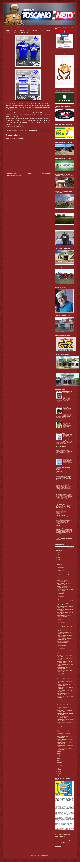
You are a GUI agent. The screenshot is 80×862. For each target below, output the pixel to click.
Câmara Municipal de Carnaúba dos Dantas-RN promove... (64, 656)
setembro (59, 751)
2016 (57, 769)
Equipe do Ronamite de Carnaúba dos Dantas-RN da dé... (65, 590)
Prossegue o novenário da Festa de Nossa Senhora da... (64, 639)
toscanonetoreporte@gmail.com (63, 834)
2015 (57, 771)
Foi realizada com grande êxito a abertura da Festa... (63, 694)
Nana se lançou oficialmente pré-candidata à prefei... (63, 581)
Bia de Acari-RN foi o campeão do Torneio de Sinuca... (64, 630)
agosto (58, 753)
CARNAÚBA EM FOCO (61, 446)
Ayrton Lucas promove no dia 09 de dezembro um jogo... (64, 645)
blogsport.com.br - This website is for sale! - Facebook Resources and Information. (64, 538)
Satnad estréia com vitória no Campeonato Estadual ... (63, 717)
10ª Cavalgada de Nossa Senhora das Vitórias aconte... (65, 647)
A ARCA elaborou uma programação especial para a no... (64, 728)
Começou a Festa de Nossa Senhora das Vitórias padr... (64, 668)
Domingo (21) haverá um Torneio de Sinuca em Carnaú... (64, 662)
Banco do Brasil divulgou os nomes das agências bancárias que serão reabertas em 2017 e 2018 (64, 495)
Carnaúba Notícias (60, 493)
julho (58, 755)
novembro (59, 562)
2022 (57, 552)
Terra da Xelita (59, 420)
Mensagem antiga (46, 173)
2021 (57, 554)
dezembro (59, 561)
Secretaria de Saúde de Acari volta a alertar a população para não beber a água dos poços (63, 528)
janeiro (58, 765)
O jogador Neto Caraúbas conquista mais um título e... (64, 749)
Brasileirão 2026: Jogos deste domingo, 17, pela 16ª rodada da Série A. (67, 435)
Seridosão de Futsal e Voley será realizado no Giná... (63, 685)
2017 (57, 768)
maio (58, 758)
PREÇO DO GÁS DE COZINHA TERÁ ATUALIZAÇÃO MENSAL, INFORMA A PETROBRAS (63, 506)
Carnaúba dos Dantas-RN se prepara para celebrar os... (64, 743)
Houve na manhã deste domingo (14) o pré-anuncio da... (65, 679)
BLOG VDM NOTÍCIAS (61, 504)
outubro (58, 564)
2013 (57, 775)
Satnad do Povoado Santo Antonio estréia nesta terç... (64, 734)
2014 (57, 773)
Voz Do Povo (59, 458)
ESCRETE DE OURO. (60, 433)
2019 (57, 557)
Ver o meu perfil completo (60, 836)
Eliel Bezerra (59, 471)
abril (58, 760)
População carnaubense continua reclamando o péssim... (64, 708)
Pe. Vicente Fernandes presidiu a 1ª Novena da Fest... (64, 653)
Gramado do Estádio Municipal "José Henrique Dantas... (64, 699)
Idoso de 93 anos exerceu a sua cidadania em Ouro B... (63, 587)
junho (58, 756)
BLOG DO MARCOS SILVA (62, 407)
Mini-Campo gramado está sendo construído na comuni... (63, 616)
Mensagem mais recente (12, 173)
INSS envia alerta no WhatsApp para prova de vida (67, 409)
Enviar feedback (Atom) (16, 175)
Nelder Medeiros (59, 525)
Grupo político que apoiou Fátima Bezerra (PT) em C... (63, 584)
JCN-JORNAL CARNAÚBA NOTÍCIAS (64, 391)
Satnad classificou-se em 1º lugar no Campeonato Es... (64, 682)
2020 (57, 555)
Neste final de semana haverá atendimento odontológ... (63, 642)
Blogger (47, 855)
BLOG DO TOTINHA (60, 483)
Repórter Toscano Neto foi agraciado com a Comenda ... (64, 636)
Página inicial (29, 173)
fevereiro (59, 764)
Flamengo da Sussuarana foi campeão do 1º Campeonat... (65, 731)
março (58, 762)
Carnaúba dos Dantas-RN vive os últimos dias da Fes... (64, 622)
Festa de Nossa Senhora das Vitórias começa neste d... (64, 711)
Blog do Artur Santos (60, 515)
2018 (57, 559)
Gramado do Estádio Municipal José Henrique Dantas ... (64, 627)
